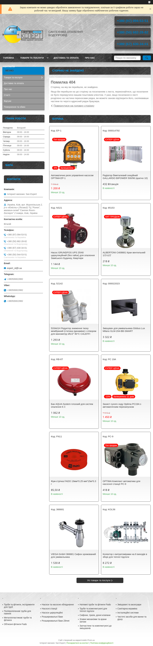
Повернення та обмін (14, 107)
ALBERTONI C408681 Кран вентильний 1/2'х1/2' (124, 254)
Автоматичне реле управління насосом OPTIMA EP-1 (72, 176)
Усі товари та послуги (98, 580)
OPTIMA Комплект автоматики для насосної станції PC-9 (121, 482)
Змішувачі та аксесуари (129, 604)
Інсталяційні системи (127, 612)
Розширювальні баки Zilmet (55, 620)
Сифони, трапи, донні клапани (95, 615)
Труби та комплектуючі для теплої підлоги (93, 609)
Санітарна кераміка (127, 608)
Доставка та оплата (66, 58)
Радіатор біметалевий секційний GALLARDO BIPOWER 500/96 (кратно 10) (125, 176)
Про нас (90, 58)
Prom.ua (91, 640)
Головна (8, 58)
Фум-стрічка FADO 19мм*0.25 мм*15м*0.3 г (73, 482)
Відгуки (7, 101)
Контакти (9, 66)
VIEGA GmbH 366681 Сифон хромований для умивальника (73, 555)
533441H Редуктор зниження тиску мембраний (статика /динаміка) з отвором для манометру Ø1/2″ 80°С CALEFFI (73, 331)
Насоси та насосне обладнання (58, 604)
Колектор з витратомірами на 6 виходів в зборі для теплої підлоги (125, 555)
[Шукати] (147, 57)
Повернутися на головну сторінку (74, 105)
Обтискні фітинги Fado (15, 624)
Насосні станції (49, 608)
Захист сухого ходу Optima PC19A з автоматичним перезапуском (122, 405)
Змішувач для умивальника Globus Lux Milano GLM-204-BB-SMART (124, 329)
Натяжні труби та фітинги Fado (95, 604)
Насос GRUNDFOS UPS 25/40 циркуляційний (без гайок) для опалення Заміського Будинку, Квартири (73, 255)
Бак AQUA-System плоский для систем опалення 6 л (72, 405)
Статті (7, 95)
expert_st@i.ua (14, 268)
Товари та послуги (32, 58)
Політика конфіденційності (101, 643)
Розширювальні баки (52, 616)
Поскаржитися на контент (78, 643)
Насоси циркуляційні (52, 612)
